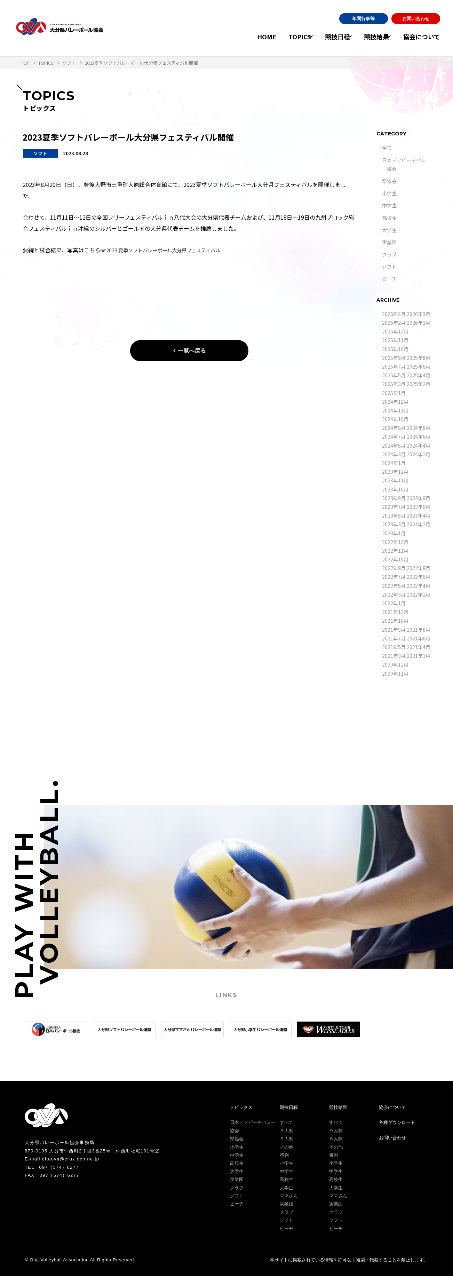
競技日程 (324, 36)
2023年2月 (418, 524)
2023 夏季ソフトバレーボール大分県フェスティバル (171, 250)
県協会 (389, 181)
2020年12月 (395, 664)
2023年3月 (394, 524)
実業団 (389, 242)
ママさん (289, 1195)
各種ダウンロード (397, 1122)
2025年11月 (395, 340)
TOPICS (281, 36)
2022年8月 (418, 568)
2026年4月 (394, 313)
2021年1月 (418, 655)
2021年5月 (394, 647)
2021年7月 (394, 638)
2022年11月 (395, 550)
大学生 (389, 230)
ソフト (389, 266)
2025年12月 (395, 331)
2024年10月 (395, 419)
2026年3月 (418, 313)
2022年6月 (418, 576)
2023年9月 (394, 498)
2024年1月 (394, 462)
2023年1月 (394, 533)
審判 (284, 1155)
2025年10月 (395, 349)
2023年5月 (394, 515)
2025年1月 (394, 392)
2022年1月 (394, 603)
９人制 (286, 1130)
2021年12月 (395, 611)
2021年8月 (418, 629)
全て (387, 147)
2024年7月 (394, 436)
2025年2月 (418, 383)
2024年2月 (418, 454)
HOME (247, 36)
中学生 (389, 205)
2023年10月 (395, 489)
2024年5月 (394, 445)
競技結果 (370, 36)
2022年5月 (394, 585)
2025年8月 (418, 357)
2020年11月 (395, 673)
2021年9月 (394, 629)
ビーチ (389, 278)
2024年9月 (394, 427)
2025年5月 (394, 375)
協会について (421, 36)
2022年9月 (394, 568)
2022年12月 (395, 541)
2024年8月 (418, 427)
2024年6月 (418, 436)
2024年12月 (395, 401)
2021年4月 (418, 647)
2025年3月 (394, 383)
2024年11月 (395, 410)
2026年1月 (418, 322)
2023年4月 (418, 515)
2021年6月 (418, 638)
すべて (286, 1122)
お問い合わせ (415, 18)
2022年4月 (418, 585)
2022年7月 (394, 576)
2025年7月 (394, 366)
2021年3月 (394, 655)
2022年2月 (418, 594)
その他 (286, 1147)
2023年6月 (418, 506)
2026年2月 (394, 322)
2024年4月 (418, 445)
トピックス (241, 1107)
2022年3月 (394, 594)
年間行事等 (363, 18)
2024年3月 (394, 454)
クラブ (389, 254)
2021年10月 (395, 620)
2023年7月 (394, 506)
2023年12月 (395, 471)
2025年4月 (418, 375)
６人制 (286, 1138)
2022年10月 (395, 559)
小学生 (389, 193)
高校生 (389, 217)
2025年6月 (418, 366)
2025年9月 (394, 357)
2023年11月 (395, 480)
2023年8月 (418, 498)
